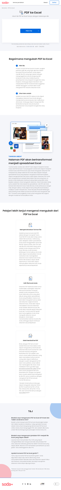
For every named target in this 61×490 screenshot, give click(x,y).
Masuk (46, 2)
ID (56, 484)
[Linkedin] (30, 484)
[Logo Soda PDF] (5, 2)
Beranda (4, 8)
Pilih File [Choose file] (29, 31)
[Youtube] (28, 484)
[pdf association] (42, 484)
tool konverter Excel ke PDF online (29, 368)
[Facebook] (23, 484)
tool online (22, 393)
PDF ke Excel (11, 8)
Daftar (54, 2)
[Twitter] (25, 484)
